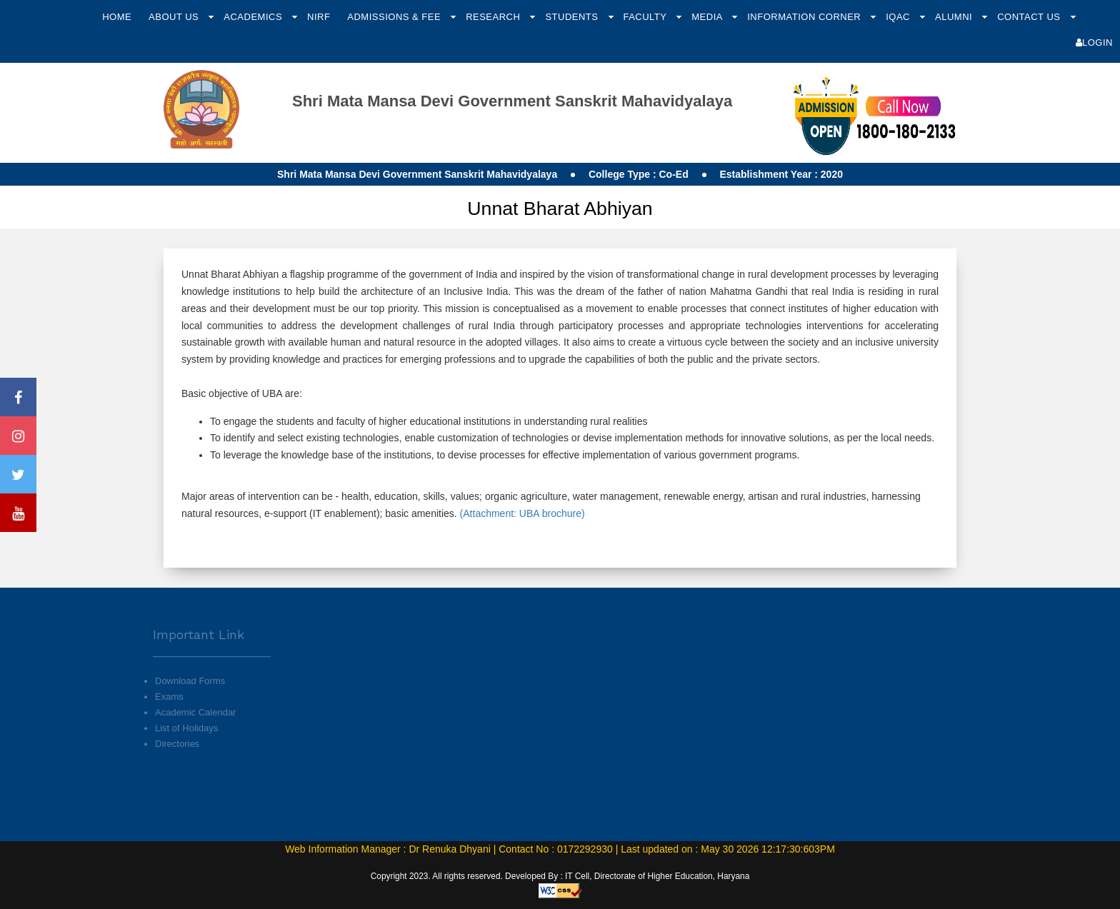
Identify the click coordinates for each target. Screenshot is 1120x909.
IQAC (899, 16)
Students (573, 16)
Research (494, 16)
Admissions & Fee (395, 16)
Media (708, 16)
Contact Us (1030, 16)
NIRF (318, 16)
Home (116, 16)
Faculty (646, 16)
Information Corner (805, 16)
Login (1094, 42)
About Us (175, 16)
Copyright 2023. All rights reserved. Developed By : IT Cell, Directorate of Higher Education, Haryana (560, 876)
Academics (254, 16)
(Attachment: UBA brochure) (521, 513)
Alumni (955, 16)
